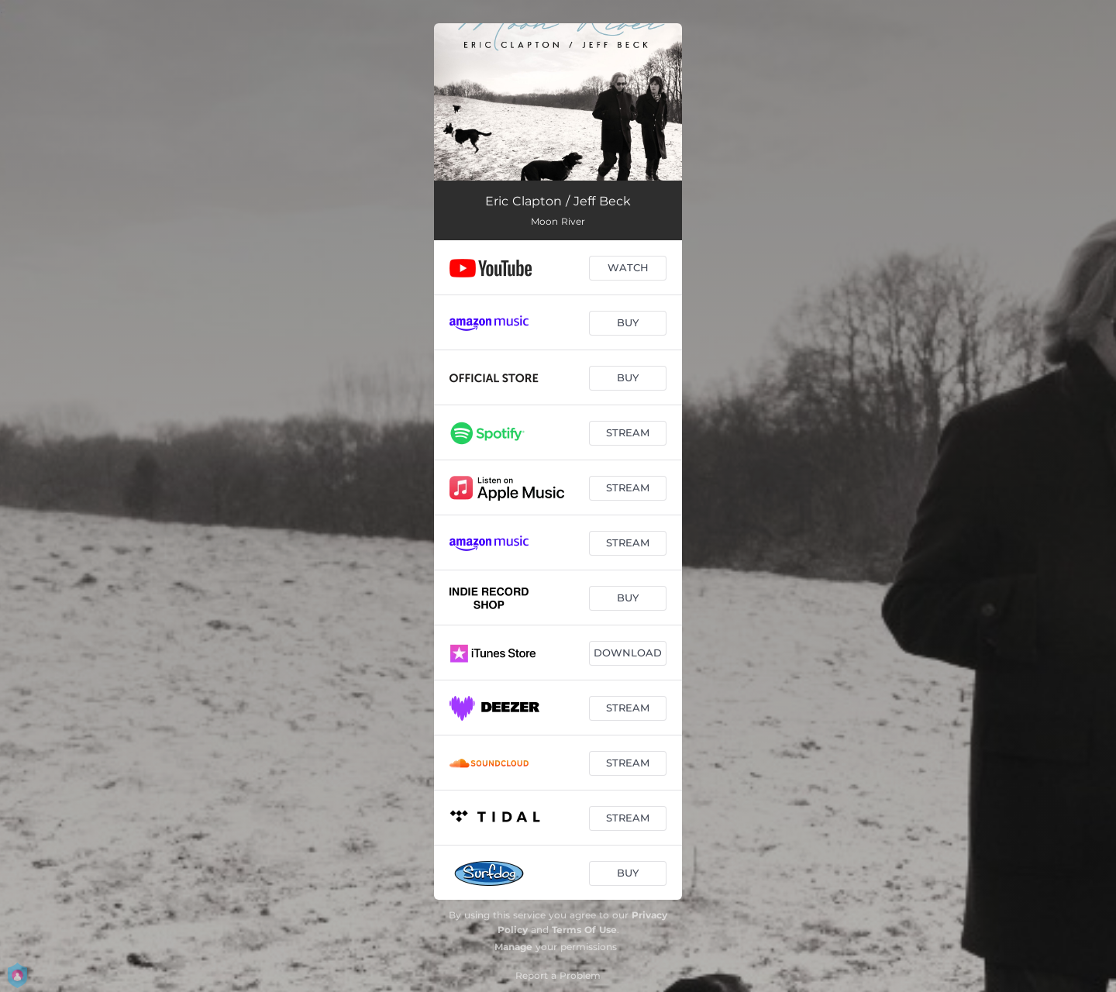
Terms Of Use (584, 929)
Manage (513, 946)
